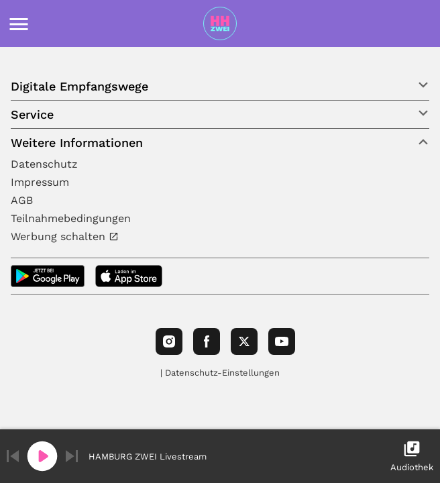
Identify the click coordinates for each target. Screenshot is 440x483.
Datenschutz (44, 164)
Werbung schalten (60, 236)
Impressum (40, 182)
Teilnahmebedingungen (71, 218)
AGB (22, 200)
